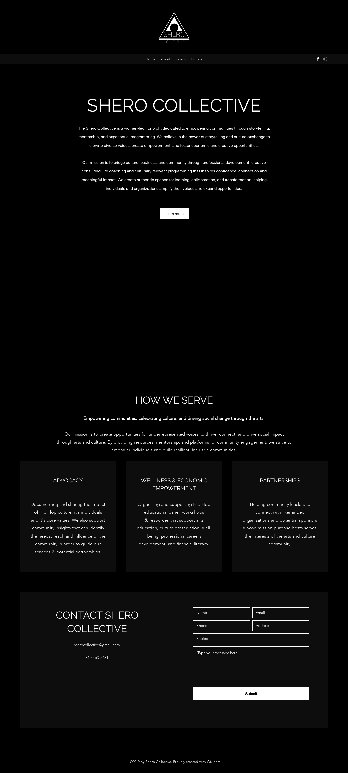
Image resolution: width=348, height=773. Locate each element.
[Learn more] (174, 213)
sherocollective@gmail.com (97, 644)
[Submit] (251, 693)
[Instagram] (325, 59)
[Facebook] (317, 59)
